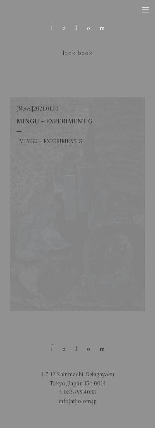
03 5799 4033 (80, 391)
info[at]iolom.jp (78, 400)
